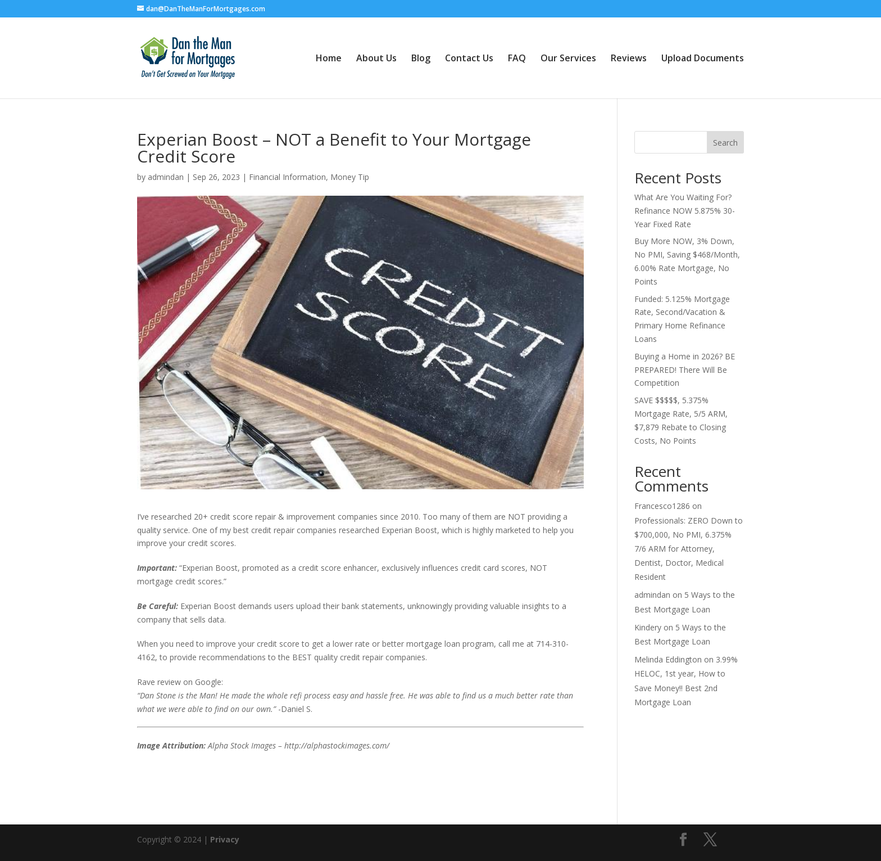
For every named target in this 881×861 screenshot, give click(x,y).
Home (329, 59)
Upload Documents (702, 59)
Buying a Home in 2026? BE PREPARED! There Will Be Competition (684, 370)
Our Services (568, 59)
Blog (420, 59)
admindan (166, 177)
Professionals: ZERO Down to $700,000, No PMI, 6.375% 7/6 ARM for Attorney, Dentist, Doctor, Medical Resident (688, 549)
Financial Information (287, 177)
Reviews (629, 59)
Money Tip (349, 177)
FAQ (517, 59)
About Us (376, 59)
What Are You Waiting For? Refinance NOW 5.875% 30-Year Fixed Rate (684, 210)
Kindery (647, 627)
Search (725, 142)
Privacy (224, 839)
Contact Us (469, 59)
